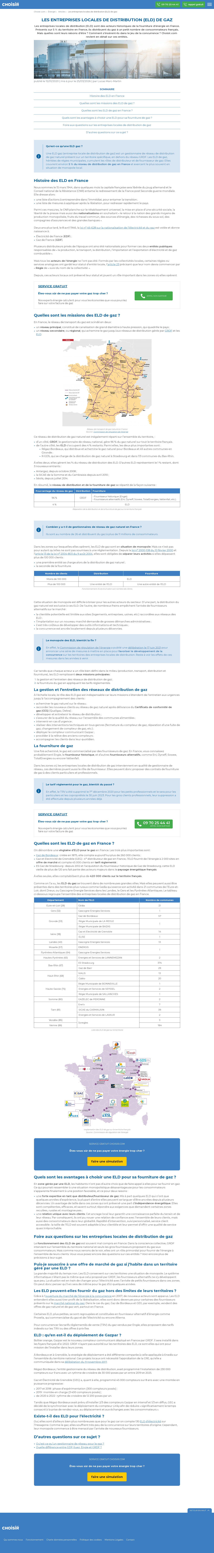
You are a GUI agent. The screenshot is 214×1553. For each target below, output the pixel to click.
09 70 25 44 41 (167, 4)
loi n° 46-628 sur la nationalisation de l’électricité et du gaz (117, 227)
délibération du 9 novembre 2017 (86, 1361)
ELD (38, 334)
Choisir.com (39, 11)
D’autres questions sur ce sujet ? (107, 132)
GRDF (168, 330)
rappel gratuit (193, 4)
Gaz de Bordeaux (47, 855)
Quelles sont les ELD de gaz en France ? (107, 110)
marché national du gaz (69, 1303)
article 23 (113, 264)
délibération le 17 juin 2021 (144, 647)
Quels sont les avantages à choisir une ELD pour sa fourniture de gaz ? (107, 117)
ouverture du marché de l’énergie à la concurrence (78, 1296)
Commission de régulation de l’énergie (111, 432)
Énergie (52, 11)
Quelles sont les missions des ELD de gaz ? (107, 103)
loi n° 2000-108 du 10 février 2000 (152, 550)
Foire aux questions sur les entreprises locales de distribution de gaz (107, 125)
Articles (61, 11)
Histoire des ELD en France (107, 95)
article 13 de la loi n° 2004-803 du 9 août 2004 (64, 553)
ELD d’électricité (150, 1421)
